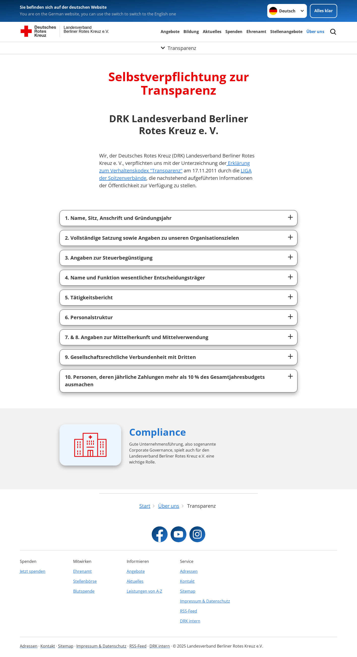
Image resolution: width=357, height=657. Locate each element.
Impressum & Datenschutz (205, 601)
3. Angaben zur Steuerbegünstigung (108, 257)
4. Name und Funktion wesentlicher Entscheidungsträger (135, 277)
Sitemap (187, 591)
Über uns (315, 31)
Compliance (157, 431)
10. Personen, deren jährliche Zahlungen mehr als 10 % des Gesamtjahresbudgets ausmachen (165, 381)
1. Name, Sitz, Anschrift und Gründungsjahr (118, 218)
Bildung (191, 31)
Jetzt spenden (32, 571)
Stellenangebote (286, 31)
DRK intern (190, 621)
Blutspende (83, 591)
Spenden (233, 31)
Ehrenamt (256, 31)
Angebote (170, 31)
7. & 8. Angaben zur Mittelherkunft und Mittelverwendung (136, 337)
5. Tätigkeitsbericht (89, 297)
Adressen (189, 571)
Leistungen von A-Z (144, 591)
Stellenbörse (85, 581)
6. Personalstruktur (89, 317)
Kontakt (187, 581)
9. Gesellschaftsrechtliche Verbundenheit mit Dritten (130, 357)
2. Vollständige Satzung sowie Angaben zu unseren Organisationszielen (152, 237)
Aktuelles (212, 31)
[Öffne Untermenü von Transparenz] (178, 48)
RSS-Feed (188, 611)
